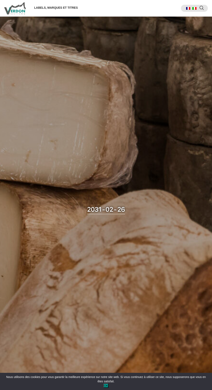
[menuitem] (188, 8)
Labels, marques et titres (56, 7)
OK (106, 385)
